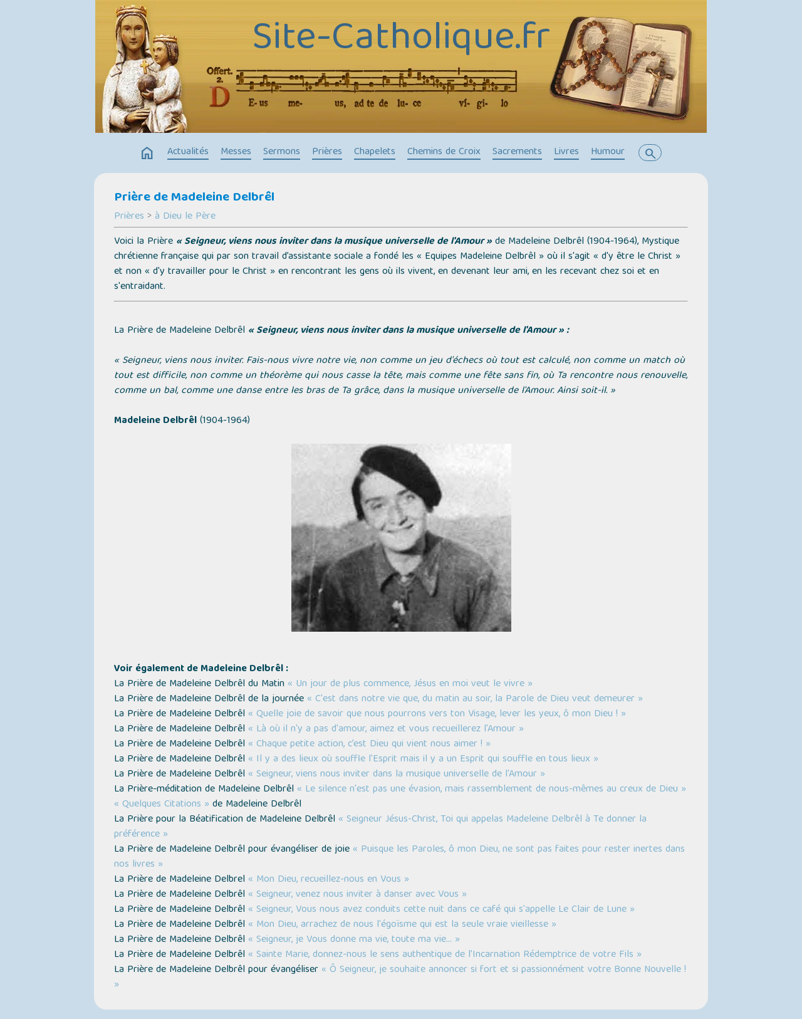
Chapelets (374, 152)
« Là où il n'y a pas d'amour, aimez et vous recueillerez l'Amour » (386, 729)
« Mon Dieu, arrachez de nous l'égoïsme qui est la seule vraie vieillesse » (402, 925)
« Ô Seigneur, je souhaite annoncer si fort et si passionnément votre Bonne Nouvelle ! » (400, 977)
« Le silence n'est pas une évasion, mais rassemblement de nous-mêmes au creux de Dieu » (491, 789)
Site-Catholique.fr (401, 39)
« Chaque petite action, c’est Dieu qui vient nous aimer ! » (369, 744)
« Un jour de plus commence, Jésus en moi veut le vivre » (410, 684)
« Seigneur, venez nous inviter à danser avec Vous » (357, 895)
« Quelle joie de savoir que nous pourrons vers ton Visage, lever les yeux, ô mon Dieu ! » (437, 714)
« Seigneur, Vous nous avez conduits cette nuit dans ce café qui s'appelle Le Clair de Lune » (441, 910)
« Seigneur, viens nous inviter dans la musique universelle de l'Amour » (396, 774)
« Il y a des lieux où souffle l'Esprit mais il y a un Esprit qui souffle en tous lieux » (423, 759)
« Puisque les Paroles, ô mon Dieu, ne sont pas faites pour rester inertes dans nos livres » (399, 857)
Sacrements (517, 152)
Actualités (188, 152)
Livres (566, 152)
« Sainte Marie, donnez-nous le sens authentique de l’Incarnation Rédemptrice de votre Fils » (445, 955)
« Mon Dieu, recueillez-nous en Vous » (328, 880)
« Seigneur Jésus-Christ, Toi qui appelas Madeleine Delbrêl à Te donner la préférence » (380, 827)
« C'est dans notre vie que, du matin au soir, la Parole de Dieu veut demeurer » (475, 699)
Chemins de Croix (444, 152)
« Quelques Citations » (161, 804)
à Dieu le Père (185, 217)
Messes (236, 152)
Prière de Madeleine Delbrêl (194, 198)
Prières (327, 152)
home (147, 153)
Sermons (281, 152)
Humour (608, 152)
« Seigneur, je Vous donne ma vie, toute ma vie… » (354, 940)
